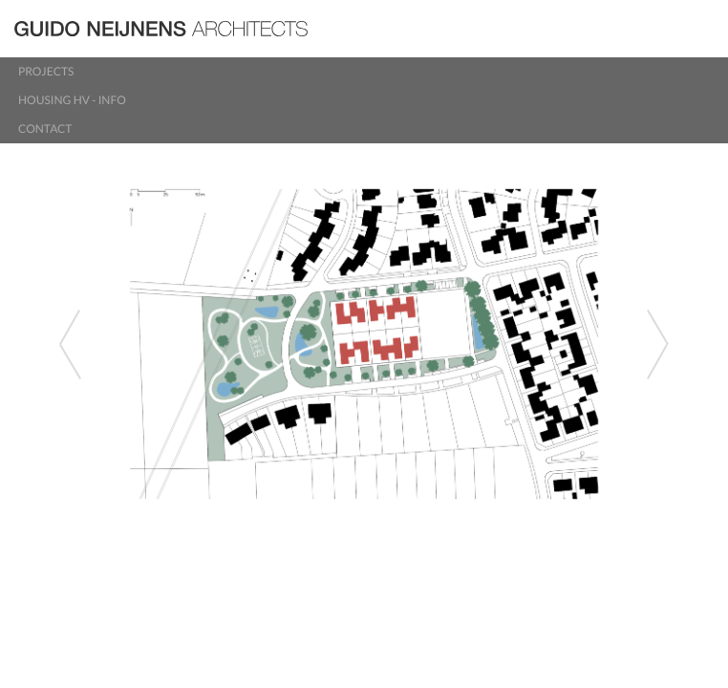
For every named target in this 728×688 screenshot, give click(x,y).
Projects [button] (46, 71)
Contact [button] (45, 128)
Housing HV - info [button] (72, 100)
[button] (54, 344)
